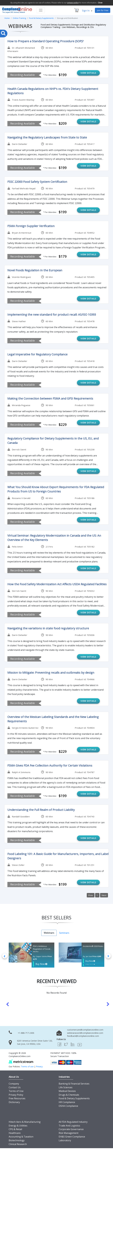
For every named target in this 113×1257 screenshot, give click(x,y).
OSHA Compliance (68, 1105)
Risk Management (68, 1132)
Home (7, 18)
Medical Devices (67, 1090)
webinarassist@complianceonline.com (85, 1032)
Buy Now (40, 963)
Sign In (87, 10)
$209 (62, 123)
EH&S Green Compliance (72, 1136)
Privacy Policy (16, 1094)
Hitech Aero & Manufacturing (25, 1121)
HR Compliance (67, 1101)
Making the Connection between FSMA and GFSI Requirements (50, 398)
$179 (62, 256)
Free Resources (17, 1097)
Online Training (19, 18)
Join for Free (102, 10)
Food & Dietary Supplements (41, 18)
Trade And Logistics (69, 1124)
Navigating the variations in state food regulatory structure (48, 628)
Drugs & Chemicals (69, 1094)
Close (100, 2)
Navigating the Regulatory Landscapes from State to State (47, 137)
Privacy (39, 1066)
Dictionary (14, 1101)
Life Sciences (65, 1086)
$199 (62, 74)
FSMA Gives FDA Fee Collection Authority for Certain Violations (49, 765)
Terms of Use (16, 1090)
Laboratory (65, 1139)
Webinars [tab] (49, 932)
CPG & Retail (15, 1128)
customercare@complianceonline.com (85, 1029)
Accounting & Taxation (21, 1136)
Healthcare (15, 1132)
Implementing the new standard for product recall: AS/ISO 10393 (51, 314)
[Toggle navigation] (41, 10)
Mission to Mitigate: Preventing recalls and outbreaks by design (50, 673)
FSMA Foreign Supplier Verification (31, 226)
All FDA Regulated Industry (73, 1121)
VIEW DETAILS (88, 72)
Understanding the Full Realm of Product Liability (41, 810)
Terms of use (27, 1066)
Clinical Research (18, 1143)
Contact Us (15, 1086)
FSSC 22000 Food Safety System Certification (37, 182)
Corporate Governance (71, 1128)
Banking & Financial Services (74, 1083)
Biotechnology (16, 1139)
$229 (62, 424)
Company (14, 1083)
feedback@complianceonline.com (83, 1035)
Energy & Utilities (18, 1124)
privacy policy (73, 2)
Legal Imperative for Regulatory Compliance (37, 354)
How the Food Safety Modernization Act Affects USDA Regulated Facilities (57, 584)
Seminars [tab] (64, 932)
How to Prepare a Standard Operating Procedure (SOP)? (45, 41)
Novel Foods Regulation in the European (34, 270)
